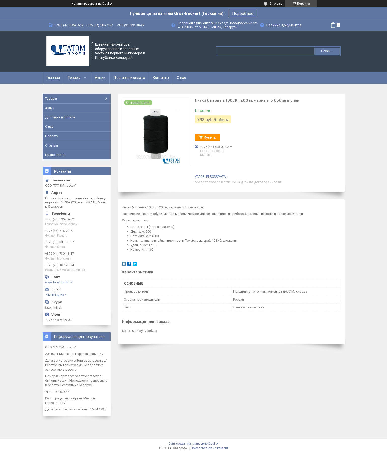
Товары (74, 78)
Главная (53, 78)
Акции (100, 78)
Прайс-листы (55, 155)
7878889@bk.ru (56, 295)
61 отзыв (276, 3)
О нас (181, 78)
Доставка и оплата (129, 78)
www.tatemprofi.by (59, 282)
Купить (210, 137)
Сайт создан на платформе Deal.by (193, 443)
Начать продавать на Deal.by (92, 3)
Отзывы (51, 145)
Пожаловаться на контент (209, 448)
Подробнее (242, 13)
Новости (52, 136)
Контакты (161, 78)
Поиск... (327, 51)
